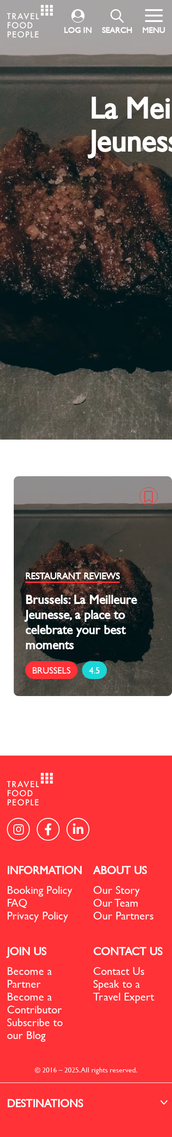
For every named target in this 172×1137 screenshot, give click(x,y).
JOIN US (26, 951)
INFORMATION (44, 870)
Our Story (116, 890)
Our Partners (123, 915)
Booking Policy (39, 890)
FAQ (17, 902)
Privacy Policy (37, 915)
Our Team (116, 902)
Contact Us (118, 971)
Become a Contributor (34, 1003)
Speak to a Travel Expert (123, 990)
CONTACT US (127, 951)
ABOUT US (120, 870)
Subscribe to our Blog (35, 1028)
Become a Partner (29, 977)
